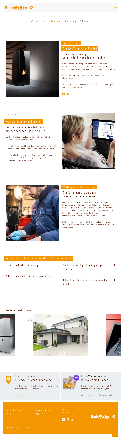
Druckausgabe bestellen (105, 395)
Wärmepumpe (38, 21)
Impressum (9, 427)
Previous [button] (24, 335)
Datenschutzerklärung (22, 427)
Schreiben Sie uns (12, 414)
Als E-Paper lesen (88, 395)
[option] (60, 335)
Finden (19, 395)
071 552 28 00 (39, 414)
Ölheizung (85, 21)
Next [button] (97, 335)
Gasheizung (70, 21)
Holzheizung (54, 21)
